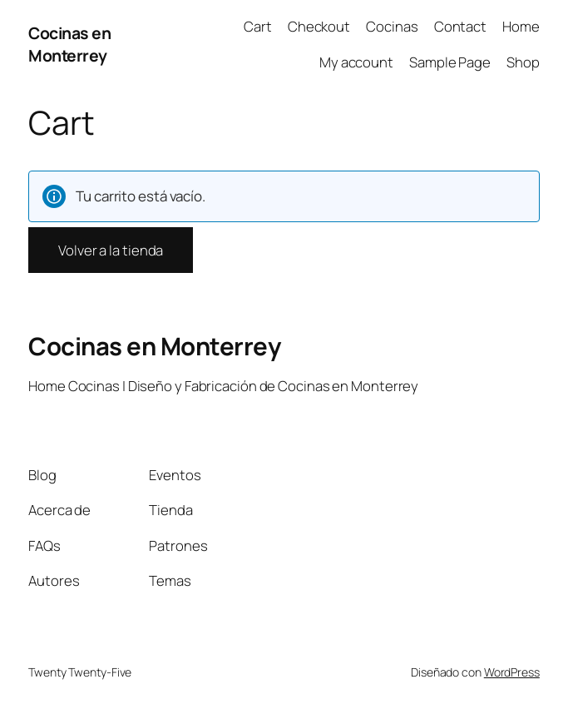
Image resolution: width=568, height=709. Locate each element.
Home (521, 26)
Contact (460, 26)
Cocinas (391, 26)
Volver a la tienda (110, 250)
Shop (523, 62)
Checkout (319, 26)
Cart (258, 26)
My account (356, 62)
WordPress (512, 672)
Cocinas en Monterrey (69, 44)
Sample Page (450, 62)
